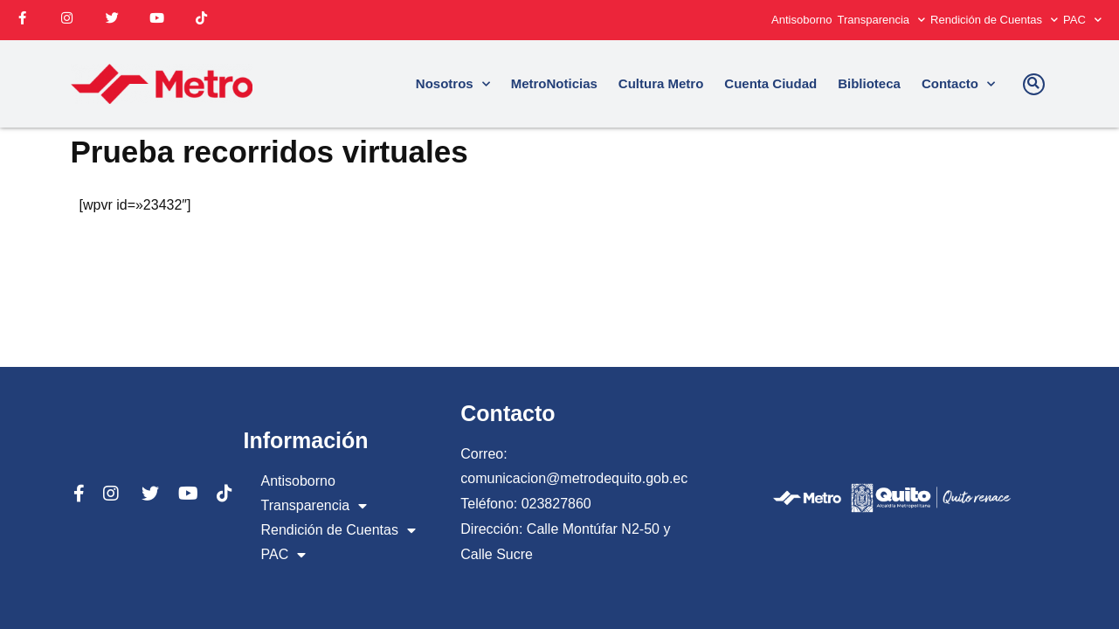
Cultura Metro (661, 83)
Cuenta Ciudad (770, 83)
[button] (1034, 84)
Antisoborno (801, 19)
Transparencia (881, 19)
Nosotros (453, 84)
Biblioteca (869, 83)
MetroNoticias (554, 83)
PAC (1082, 19)
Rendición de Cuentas (994, 19)
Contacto (958, 84)
